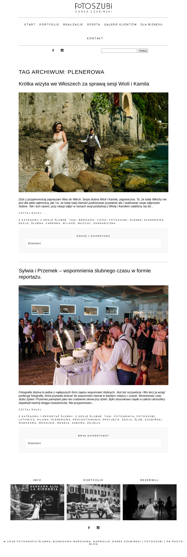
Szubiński (153, 419)
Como (102, 220)
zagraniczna (104, 223)
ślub (138, 419)
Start (30, 24)
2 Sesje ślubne (53, 220)
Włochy (84, 223)
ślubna (37, 223)
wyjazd (69, 223)
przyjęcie (111, 419)
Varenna (53, 223)
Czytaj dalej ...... (34, 213)
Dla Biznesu (152, 24)
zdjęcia (94, 423)
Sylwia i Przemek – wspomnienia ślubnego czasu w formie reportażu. (85, 274)
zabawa (78, 423)
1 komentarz (93, 236)
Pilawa (43, 419)
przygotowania (86, 419)
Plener (136, 220)
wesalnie (47, 423)
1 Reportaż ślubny (56, 416)
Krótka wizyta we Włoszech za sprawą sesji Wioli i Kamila (84, 84)
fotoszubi (118, 220)
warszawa (28, 423)
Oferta (94, 24)
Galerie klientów (120, 24)
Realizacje (73, 24)
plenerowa (154, 220)
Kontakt (95, 38)
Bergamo (87, 220)
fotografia (124, 416)
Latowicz (27, 419)
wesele (63, 423)
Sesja (24, 223)
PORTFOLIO (49, 24)
